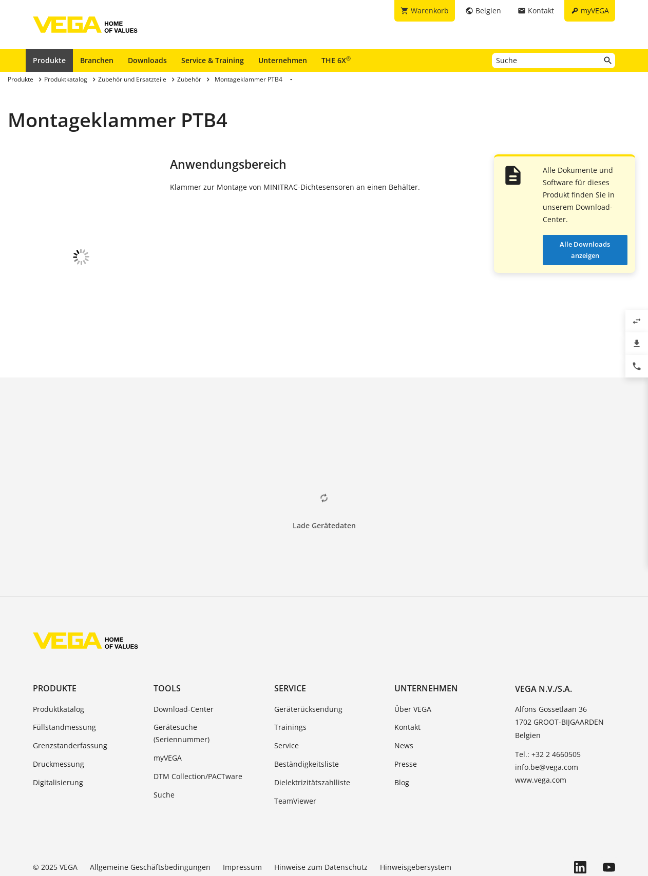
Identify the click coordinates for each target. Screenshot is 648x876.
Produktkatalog (58, 670)
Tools (167, 649)
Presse (405, 725)
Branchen (96, 60)
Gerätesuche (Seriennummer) (181, 694)
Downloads (147, 60)
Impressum (242, 828)
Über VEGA (412, 670)
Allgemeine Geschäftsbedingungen (150, 828)
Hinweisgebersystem (415, 828)
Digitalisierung (58, 743)
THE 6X (336, 60)
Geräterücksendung (308, 670)
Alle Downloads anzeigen (585, 250)
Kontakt (407, 688)
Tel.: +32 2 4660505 (548, 715)
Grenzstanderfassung (70, 706)
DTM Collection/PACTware (198, 737)
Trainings (290, 688)
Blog (401, 743)
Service (290, 649)
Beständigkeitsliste (306, 725)
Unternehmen (282, 60)
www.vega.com (540, 741)
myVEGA (168, 719)
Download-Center (184, 670)
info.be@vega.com (546, 728)
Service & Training (212, 60)
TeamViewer (295, 762)
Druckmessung (58, 725)
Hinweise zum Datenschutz (321, 828)
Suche (164, 756)
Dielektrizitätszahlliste (312, 743)
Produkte (49, 60)
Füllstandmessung (64, 688)
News (403, 706)
